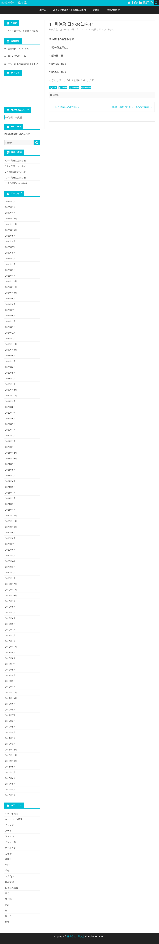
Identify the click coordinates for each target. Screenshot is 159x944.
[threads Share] (74, 87)
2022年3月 (10, 435)
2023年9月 (10, 355)
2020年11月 (11, 521)
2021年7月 (10, 475)
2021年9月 (10, 464)
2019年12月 (11, 583)
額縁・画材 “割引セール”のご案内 (132, 107)
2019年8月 (10, 606)
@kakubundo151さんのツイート (20, 133)
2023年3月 (10, 378)
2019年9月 (10, 601)
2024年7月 (10, 310)
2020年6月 (10, 549)
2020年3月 (10, 566)
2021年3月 (10, 498)
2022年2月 (10, 441)
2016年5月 (10, 783)
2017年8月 (10, 709)
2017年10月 (11, 698)
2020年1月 (10, 578)
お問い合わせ (113, 9)
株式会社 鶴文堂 (13, 117)
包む (7, 864)
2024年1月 (10, 338)
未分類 (8, 899)
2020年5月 (10, 555)
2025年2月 (10, 270)
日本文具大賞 (11, 887)
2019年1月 (10, 641)
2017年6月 (10, 720)
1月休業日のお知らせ (15, 177)
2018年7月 (10, 663)
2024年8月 (10, 304)
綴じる (8, 916)
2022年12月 (11, 389)
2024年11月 (11, 287)
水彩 (7, 904)
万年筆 (8, 853)
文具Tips (9, 876)
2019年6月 (10, 618)
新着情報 (9, 881)
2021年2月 (10, 504)
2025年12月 (11, 218)
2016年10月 (11, 760)
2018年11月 (11, 646)
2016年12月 (11, 749)
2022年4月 (10, 429)
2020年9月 (10, 532)
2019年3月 (10, 635)
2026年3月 (10, 201)
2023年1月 (10, 384)
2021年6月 (10, 481)
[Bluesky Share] (86, 87)
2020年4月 (10, 561)
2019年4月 (10, 629)
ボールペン (10, 847)
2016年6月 (10, 778)
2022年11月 (11, 395)
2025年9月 (10, 235)
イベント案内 (11, 813)
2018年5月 (10, 669)
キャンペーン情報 (14, 819)
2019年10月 (11, 595)
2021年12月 (11, 452)
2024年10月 (11, 292)
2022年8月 (10, 407)
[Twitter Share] (53, 87)
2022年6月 (10, 418)
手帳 (7, 870)
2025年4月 (10, 258)
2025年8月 (10, 241)
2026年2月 (10, 207)
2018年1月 (10, 686)
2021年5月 (10, 486)
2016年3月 (10, 795)
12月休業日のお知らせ (16, 183)
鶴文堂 (54, 29)
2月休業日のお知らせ (15, 171)
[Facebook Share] (63, 87)
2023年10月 (11, 349)
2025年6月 (10, 252)
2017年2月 (10, 743)
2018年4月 (10, 675)
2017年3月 (10, 738)
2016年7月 (10, 772)
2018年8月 (10, 658)
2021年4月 (10, 492)
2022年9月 (10, 401)
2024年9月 (10, 298)
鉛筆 (7, 921)
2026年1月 (10, 212)
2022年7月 (10, 412)
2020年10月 (11, 526)
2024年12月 (11, 281)
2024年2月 (10, 332)
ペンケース (10, 841)
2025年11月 (11, 224)
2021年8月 (10, 469)
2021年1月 (10, 509)
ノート (8, 830)
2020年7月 (10, 544)
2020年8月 (10, 538)
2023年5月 (10, 372)
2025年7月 (10, 247)
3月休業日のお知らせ (15, 166)
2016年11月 (11, 755)
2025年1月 (10, 275)
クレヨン (9, 824)
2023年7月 (10, 361)
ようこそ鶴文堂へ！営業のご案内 (69, 9)
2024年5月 (10, 321)
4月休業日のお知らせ (15, 160)
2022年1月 (10, 447)
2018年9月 (10, 652)
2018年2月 (10, 680)
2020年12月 (11, 515)
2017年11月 (11, 692)
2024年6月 (10, 315)
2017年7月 (10, 715)
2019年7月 (10, 612)
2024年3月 (10, 327)
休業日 (96, 9)
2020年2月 (10, 572)
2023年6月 (10, 367)
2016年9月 (10, 766)
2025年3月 (10, 264)
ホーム (42, 9)
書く (7, 893)
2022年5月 (10, 424)
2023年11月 (11, 344)
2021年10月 (11, 458)
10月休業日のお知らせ (65, 107)
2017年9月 (10, 703)
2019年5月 (10, 623)
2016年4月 (10, 789)
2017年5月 (10, 726)
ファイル (9, 836)
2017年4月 (10, 732)
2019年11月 (11, 589)
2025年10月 (11, 230)
